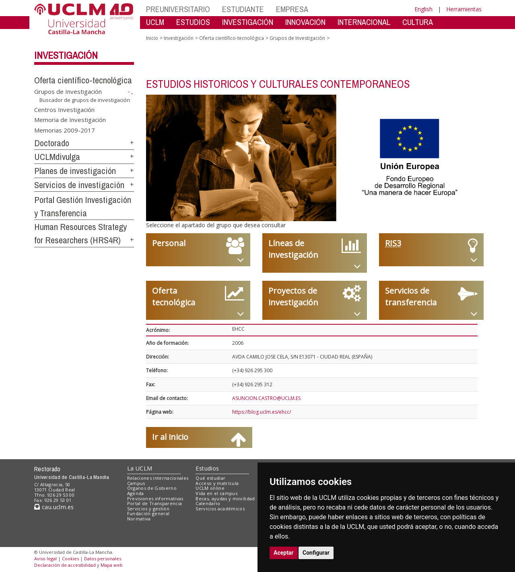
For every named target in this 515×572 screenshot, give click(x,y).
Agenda (135, 493)
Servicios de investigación (79, 185)
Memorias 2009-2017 (64, 130)
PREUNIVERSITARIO (178, 9)
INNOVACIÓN (305, 22)
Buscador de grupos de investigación (84, 100)
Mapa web (112, 565)
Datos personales (102, 558)
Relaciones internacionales (158, 478)
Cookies (70, 558)
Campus (136, 483)
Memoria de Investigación (70, 120)
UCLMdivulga (57, 157)
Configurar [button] (316, 552)
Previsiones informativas (155, 498)
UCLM (155, 22)
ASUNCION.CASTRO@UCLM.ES (266, 398)
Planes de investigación (75, 171)
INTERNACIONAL (364, 22)
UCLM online (210, 488)
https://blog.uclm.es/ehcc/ (261, 411)
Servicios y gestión (148, 509)
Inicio (152, 38)
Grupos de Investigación (68, 91)
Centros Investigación (64, 109)
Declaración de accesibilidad (65, 565)
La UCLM (139, 468)
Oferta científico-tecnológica (83, 80)
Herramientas (464, 9)
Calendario (208, 503)
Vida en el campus (216, 493)
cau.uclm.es (54, 507)
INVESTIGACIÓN (247, 22)
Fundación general (148, 513)
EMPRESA (292, 9)
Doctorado (51, 143)
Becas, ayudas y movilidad (225, 498)
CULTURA (417, 22)
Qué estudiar (210, 478)
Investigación (66, 55)
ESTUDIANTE (243, 9)
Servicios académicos (220, 509)
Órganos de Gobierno (152, 488)
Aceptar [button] (284, 552)
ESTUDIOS (193, 22)
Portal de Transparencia (154, 503)
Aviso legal (45, 558)
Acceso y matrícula (217, 483)
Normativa (139, 519)
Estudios (207, 468)
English (423, 9)
